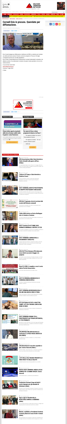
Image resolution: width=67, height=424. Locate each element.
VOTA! (32, 147)
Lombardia (33, 14)
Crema (21, 14)
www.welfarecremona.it (8, 66)
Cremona (9, 14)
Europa (43, 14)
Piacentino (27, 14)
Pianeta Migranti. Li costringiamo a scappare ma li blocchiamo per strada (20, 16)
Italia (38, 14)
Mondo (48, 14)
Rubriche (53, 14)
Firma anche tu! (12, 142)
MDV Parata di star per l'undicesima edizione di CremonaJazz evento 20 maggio (50, 16)
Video (57, 14)
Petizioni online (7, 116)
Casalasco (16, 14)
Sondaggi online (28, 116)
